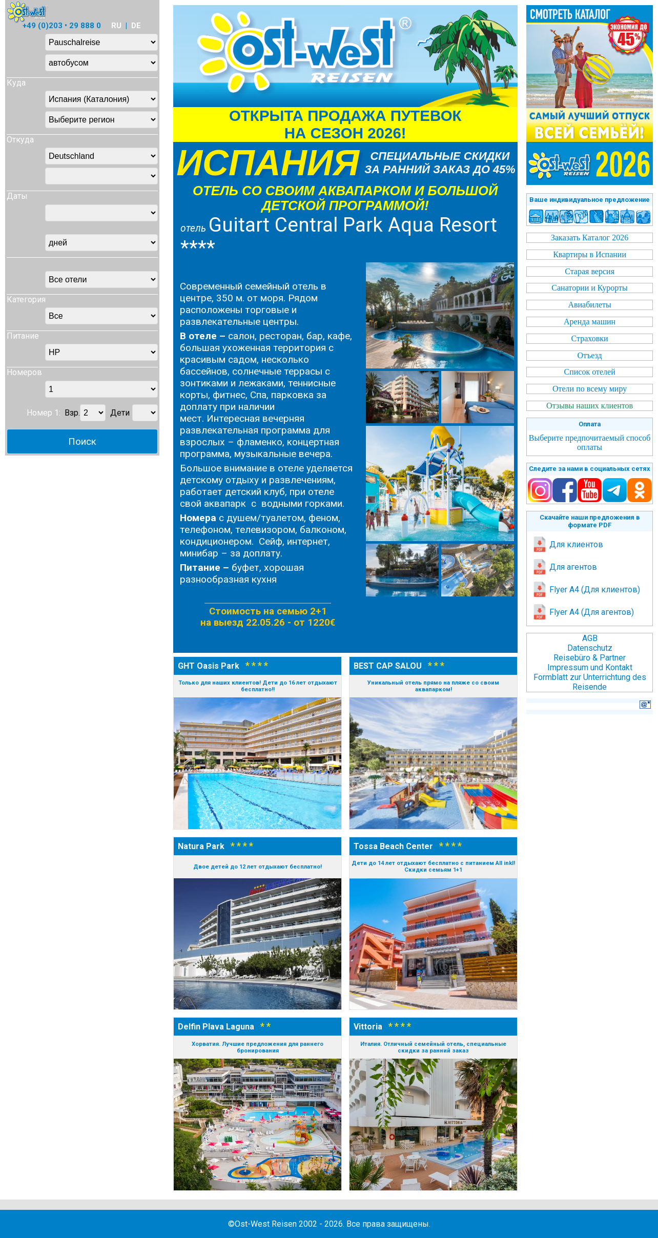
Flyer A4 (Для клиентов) (586, 589)
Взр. (72, 413)
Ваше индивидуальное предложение (589, 199)
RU (116, 25)
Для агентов (564, 567)
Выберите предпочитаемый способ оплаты (590, 442)
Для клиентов (567, 544)
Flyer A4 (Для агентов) (583, 612)
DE (136, 25)
